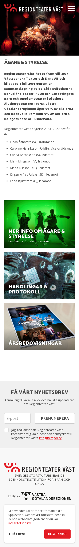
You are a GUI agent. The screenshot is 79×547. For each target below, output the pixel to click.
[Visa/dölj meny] (71, 8)
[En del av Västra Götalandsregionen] (39, 496)
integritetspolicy (50, 438)
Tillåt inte (16, 534)
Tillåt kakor (57, 534)
